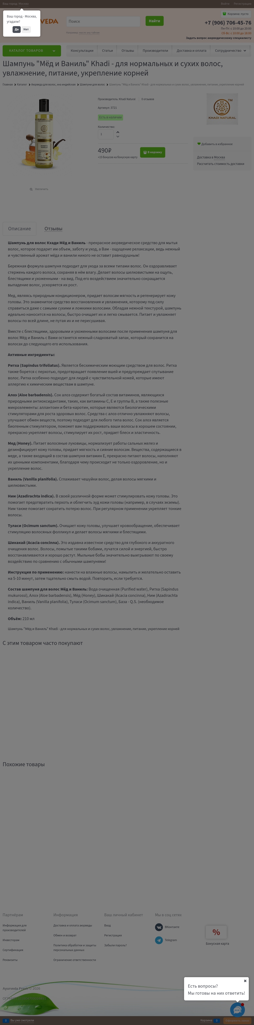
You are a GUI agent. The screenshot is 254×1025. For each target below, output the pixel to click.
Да (17, 29)
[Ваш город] (245, 980)
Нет (26, 29)
